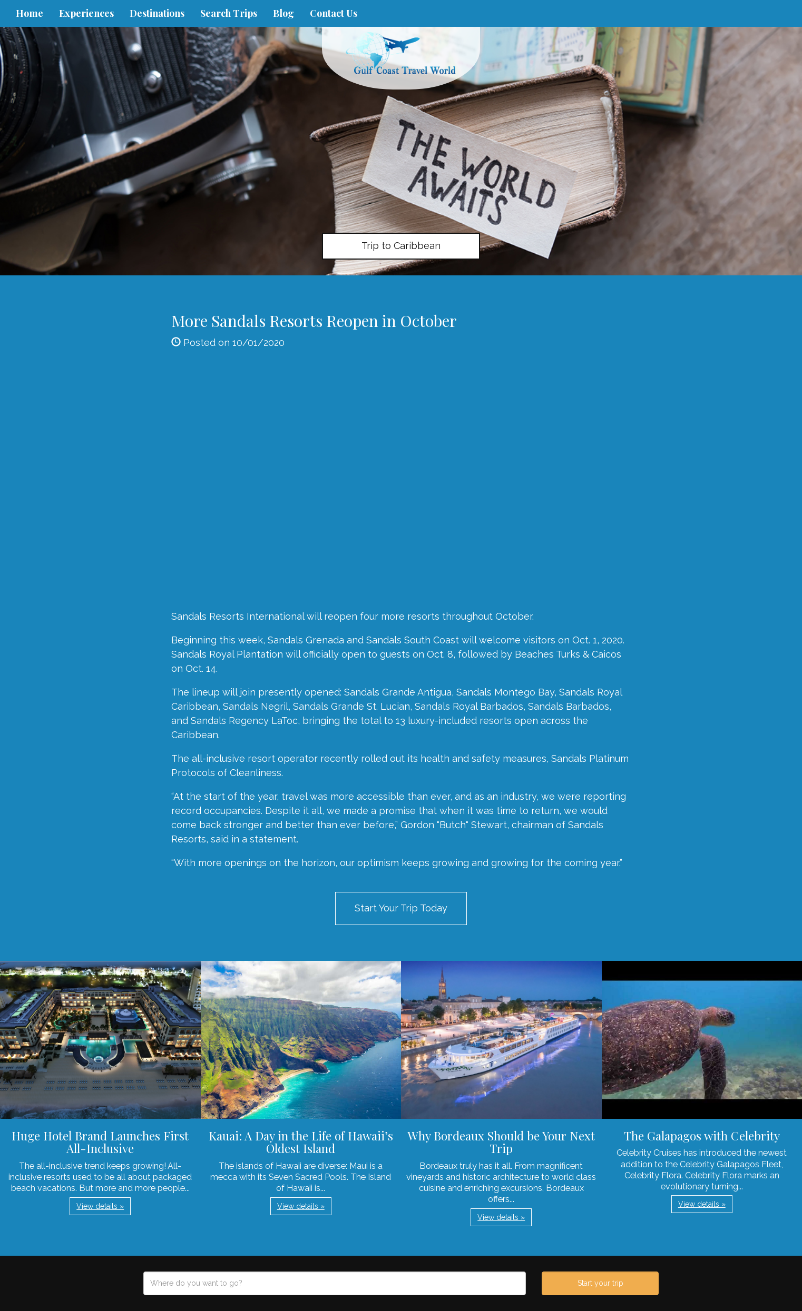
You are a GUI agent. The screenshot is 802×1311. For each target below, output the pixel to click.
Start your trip (600, 1283)
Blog (283, 13)
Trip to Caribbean (401, 245)
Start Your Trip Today (401, 907)
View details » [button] (100, 1206)
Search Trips (228, 13)
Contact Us (333, 13)
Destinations (157, 13)
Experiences (86, 13)
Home (29, 13)
